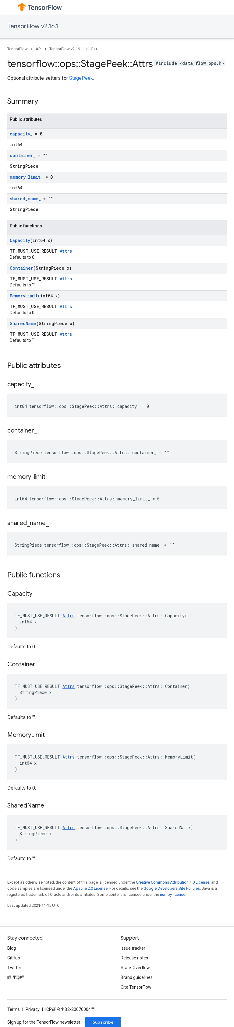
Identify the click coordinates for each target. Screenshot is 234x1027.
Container (21, 268)
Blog (11, 948)
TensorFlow (17, 49)
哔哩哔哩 (15, 977)
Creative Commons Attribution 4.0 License (172, 882)
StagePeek (81, 78)
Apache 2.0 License (90, 888)
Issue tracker (133, 948)
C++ (94, 49)
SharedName (23, 323)
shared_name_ (25, 199)
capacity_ (21, 134)
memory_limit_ (26, 177)
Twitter (14, 967)
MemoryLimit (24, 296)
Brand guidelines (137, 977)
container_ (23, 155)
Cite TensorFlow (136, 987)
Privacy (33, 1009)
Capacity (20, 240)
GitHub (13, 957)
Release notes (134, 957)
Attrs (66, 251)
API (38, 49)
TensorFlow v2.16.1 (32, 26)
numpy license (172, 894)
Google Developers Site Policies (172, 888)
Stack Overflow (135, 967)
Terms (13, 1009)
